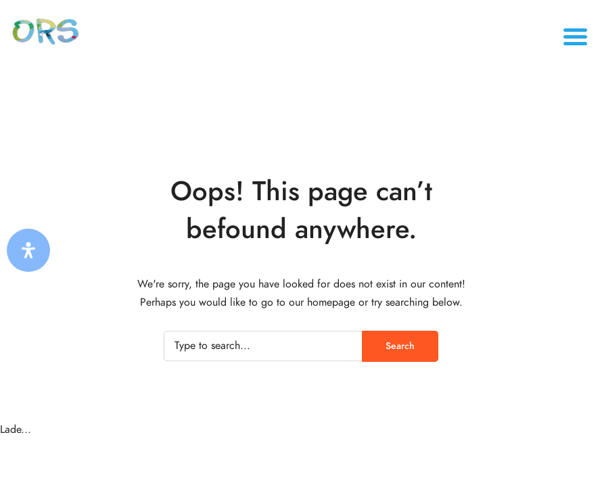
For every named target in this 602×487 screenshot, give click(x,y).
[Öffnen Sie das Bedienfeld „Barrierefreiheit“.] (28, 250)
